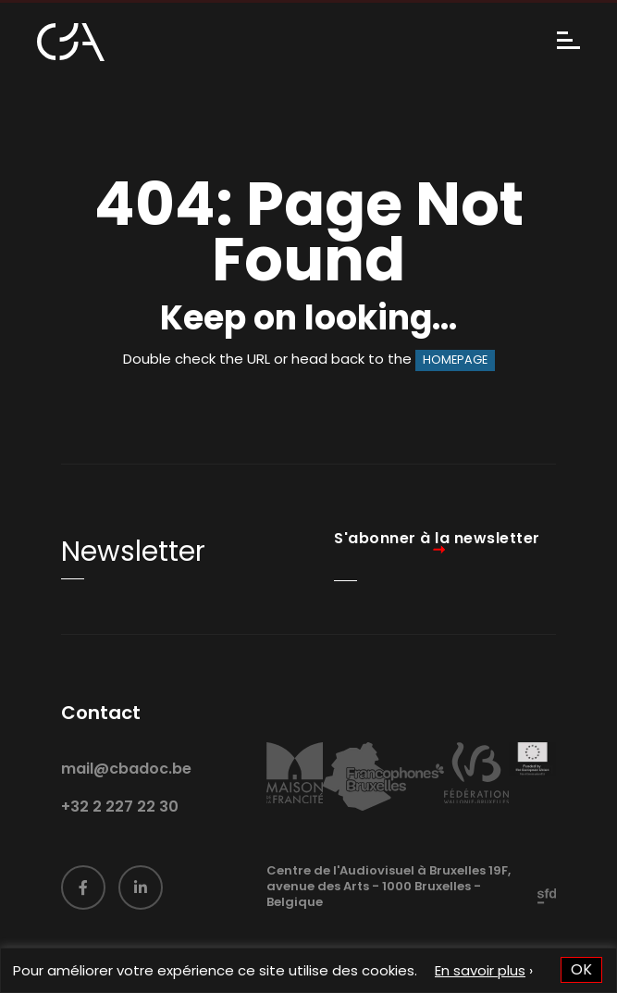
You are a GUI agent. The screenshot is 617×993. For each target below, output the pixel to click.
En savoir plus (480, 970)
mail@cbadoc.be (126, 788)
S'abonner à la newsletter (437, 539)
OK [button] (581, 969)
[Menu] (568, 42)
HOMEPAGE (455, 359)
